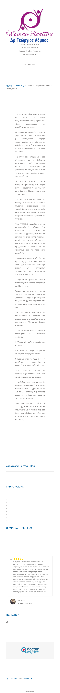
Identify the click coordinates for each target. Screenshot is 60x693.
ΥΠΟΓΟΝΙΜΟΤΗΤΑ (16, 511)
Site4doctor (14, 678)
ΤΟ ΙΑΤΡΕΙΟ (13, 502)
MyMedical (27, 678)
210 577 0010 (14, 627)
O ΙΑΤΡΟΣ (12, 499)
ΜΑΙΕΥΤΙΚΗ (13, 505)
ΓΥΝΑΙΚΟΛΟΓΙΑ (15, 508)
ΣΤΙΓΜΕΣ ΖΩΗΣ (15, 514)
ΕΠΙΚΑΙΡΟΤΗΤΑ (15, 517)
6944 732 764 (14, 632)
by (7, 678)
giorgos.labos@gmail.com (19, 637)
